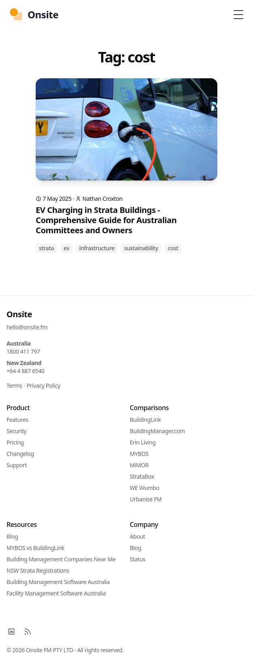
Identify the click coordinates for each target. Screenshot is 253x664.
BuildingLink (145, 419)
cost (173, 248)
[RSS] (27, 631)
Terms (14, 385)
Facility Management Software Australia (56, 593)
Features (17, 419)
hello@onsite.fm (26, 327)
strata (46, 248)
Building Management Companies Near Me (61, 559)
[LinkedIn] (11, 631)
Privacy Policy (43, 385)
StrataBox (142, 476)
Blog (12, 536)
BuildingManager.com (157, 431)
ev (66, 248)
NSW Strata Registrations (37, 570)
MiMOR (139, 465)
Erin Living (143, 442)
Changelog (20, 454)
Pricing (15, 442)
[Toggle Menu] (238, 14)
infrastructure (96, 248)
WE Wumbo (144, 488)
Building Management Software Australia (58, 582)
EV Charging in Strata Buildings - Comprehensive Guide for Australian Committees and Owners (106, 220)
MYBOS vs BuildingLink (35, 548)
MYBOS (139, 454)
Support (16, 465)
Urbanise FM (146, 499)
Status (138, 559)
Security (16, 431)
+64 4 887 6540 (25, 371)
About (137, 536)
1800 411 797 (23, 351)
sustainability (141, 248)
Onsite (19, 314)
